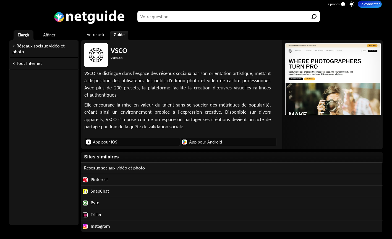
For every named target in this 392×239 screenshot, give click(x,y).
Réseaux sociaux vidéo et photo (38, 49)
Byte (91, 203)
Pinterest (95, 179)
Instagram (96, 226)
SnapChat (96, 191)
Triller (92, 214)
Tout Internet (29, 63)
